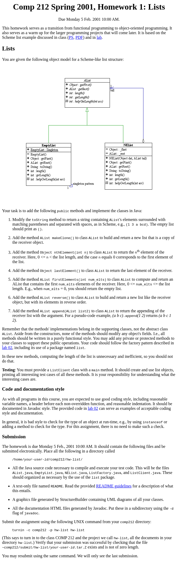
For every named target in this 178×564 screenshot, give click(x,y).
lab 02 (7, 347)
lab (99, 37)
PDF (79, 37)
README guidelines (114, 487)
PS (71, 37)
